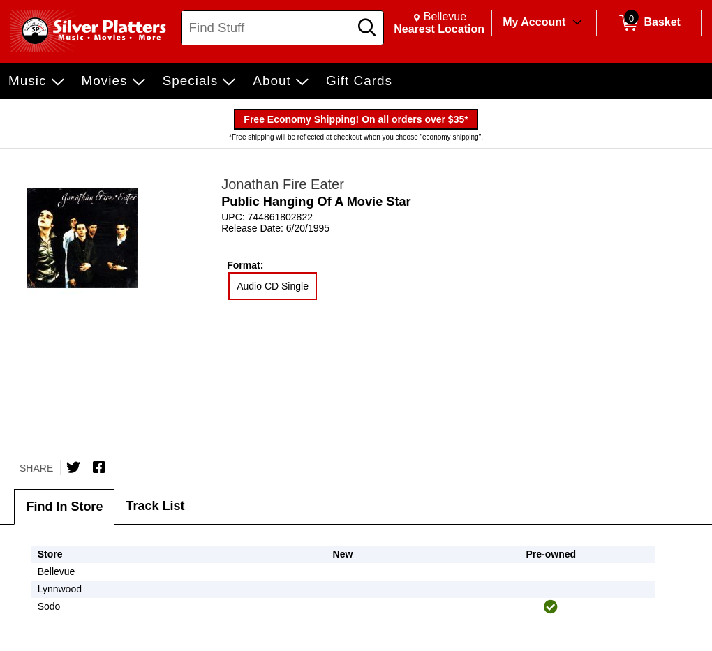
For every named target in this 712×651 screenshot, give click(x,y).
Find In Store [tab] (64, 507)
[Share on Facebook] (99, 467)
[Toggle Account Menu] (577, 23)
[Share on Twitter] (73, 467)
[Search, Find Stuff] (267, 28)
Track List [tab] (155, 506)
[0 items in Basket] (649, 23)
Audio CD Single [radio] (273, 286)
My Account (534, 22)
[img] (551, 607)
